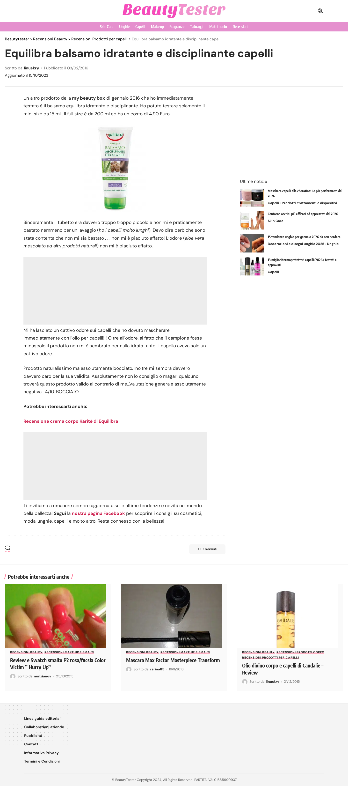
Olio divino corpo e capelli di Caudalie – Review (284, 669)
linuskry (31, 68)
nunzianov (42, 676)
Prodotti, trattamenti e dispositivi (309, 199)
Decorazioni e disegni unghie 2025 (296, 240)
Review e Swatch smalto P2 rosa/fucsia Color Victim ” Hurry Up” (53, 663)
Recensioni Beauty (26, 652)
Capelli (273, 199)
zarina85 (157, 676)
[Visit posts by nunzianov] (12, 676)
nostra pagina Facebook (98, 513)
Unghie (333, 240)
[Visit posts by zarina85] (128, 676)
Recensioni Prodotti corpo (300, 652)
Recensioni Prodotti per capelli (270, 657)
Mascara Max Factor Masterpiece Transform (162, 663)
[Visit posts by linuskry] (244, 681)
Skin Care (275, 217)
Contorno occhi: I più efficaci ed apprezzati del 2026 (303, 210)
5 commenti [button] (206, 549)
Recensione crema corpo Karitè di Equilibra (71, 421)
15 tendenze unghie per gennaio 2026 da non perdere (304, 233)
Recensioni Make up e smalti (69, 652)
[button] (320, 10)
